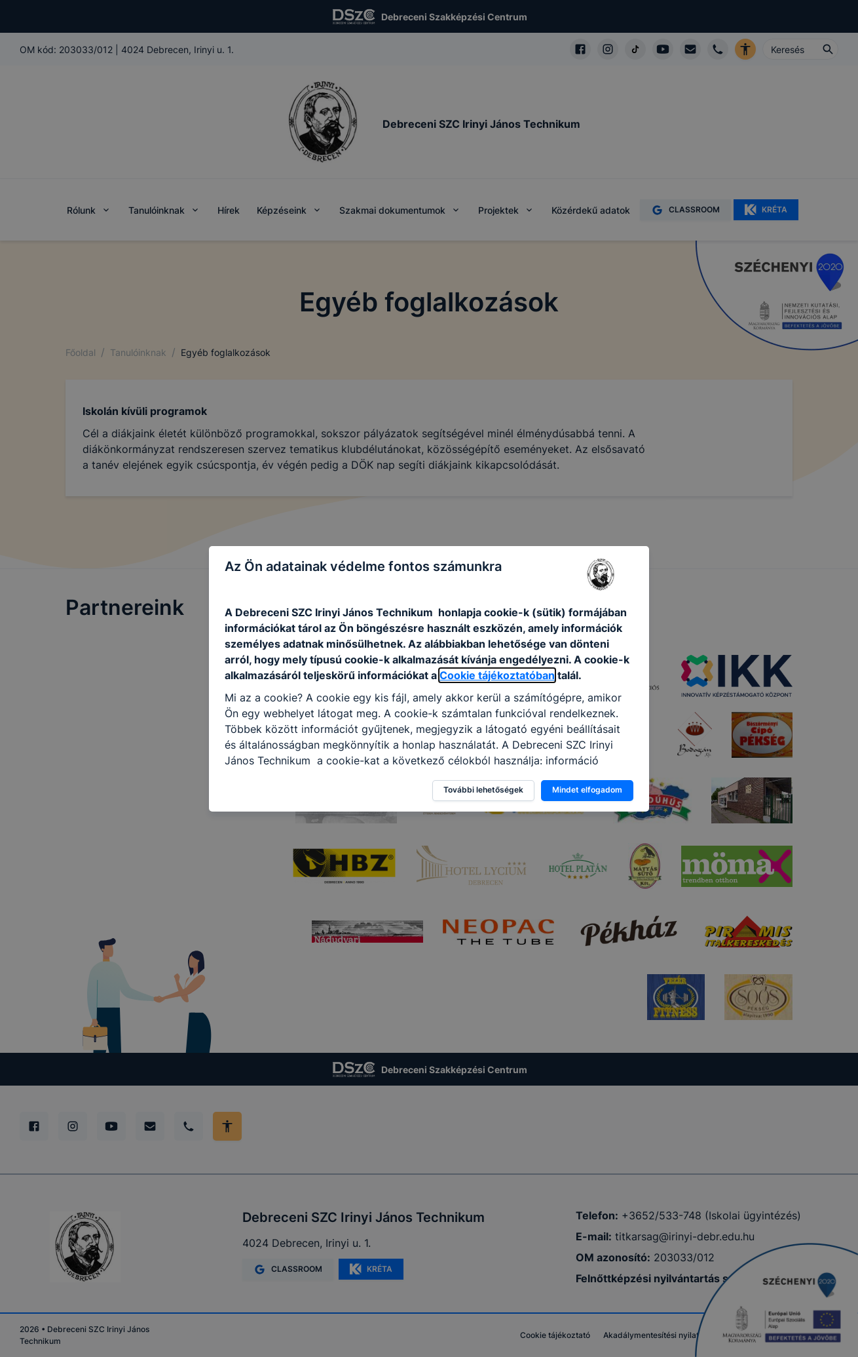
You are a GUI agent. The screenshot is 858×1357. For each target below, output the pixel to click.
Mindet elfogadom (587, 790)
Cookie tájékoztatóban (497, 675)
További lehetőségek (483, 790)
